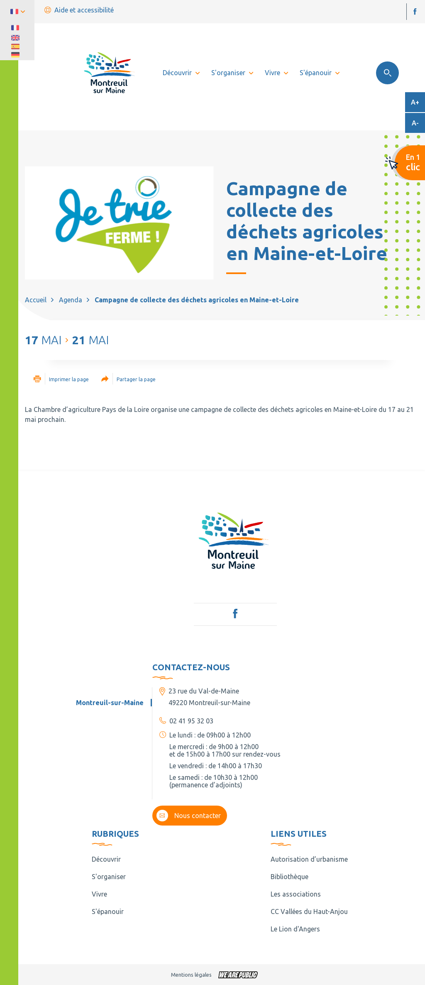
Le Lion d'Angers (295, 929)
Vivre (99, 894)
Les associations (296, 894)
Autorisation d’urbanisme (309, 859)
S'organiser (109, 876)
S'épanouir (108, 911)
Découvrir (106, 859)
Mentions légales (191, 975)
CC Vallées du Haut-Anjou (309, 911)
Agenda (70, 300)
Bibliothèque (289, 876)
